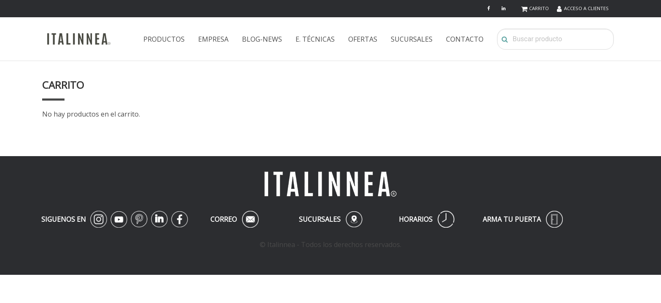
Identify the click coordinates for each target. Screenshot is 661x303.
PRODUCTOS (164, 39)
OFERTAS (362, 39)
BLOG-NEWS (262, 39)
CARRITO (539, 8)
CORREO (234, 219)
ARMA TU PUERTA (523, 219)
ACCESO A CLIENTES (586, 8)
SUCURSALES (412, 39)
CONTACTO (465, 39)
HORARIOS (427, 219)
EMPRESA (213, 39)
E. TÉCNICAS (315, 39)
